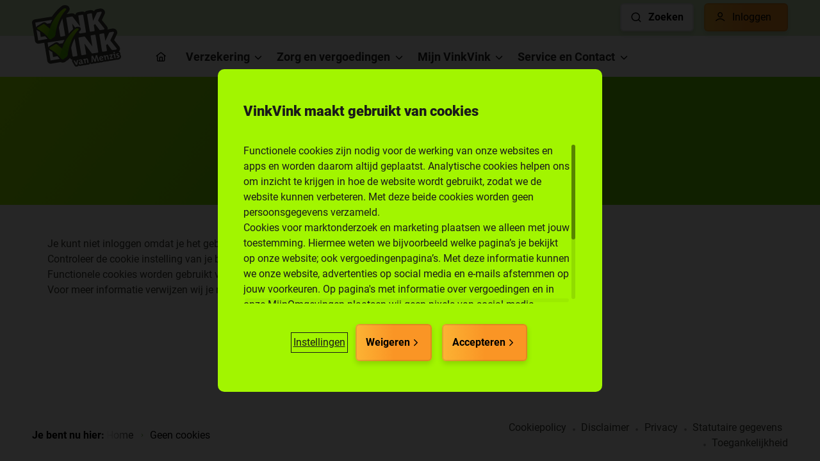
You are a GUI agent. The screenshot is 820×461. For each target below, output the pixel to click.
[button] (319, 342)
